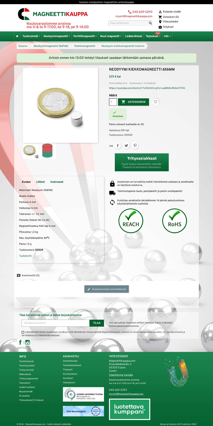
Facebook (20, 342)
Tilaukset (68, 369)
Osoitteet (68, 378)
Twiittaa (126, 145)
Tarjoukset (24, 383)
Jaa (117, 145)
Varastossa (114, 130)
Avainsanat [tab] (56, 182)
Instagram (27, 342)
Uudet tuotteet (27, 387)
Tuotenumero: (116, 135)
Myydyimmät (25, 391)
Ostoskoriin (133, 102)
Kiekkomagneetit (84, 46)
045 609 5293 (142, 12)
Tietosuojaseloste (28, 378)
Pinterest (135, 145)
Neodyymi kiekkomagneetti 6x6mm (122, 46)
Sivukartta (24, 396)
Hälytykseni (69, 382)
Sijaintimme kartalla (121, 375)
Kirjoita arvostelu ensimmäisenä (106, 289)
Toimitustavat (26, 361)
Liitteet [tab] (40, 182)
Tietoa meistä (26, 370)
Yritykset (166, 27)
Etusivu (22, 46)
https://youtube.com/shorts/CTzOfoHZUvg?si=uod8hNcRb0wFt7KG (147, 88)
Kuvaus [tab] (26, 182)
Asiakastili (71, 356)
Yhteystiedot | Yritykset (31, 400)
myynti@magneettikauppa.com (133, 16)
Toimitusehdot (26, 365)
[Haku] (130, 23)
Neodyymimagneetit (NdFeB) (51, 46)
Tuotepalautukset (72, 365)
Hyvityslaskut (70, 374)
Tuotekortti (25, 256)
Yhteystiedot (168, 21)
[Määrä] (113, 102)
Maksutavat (25, 374)
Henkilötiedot (70, 361)
